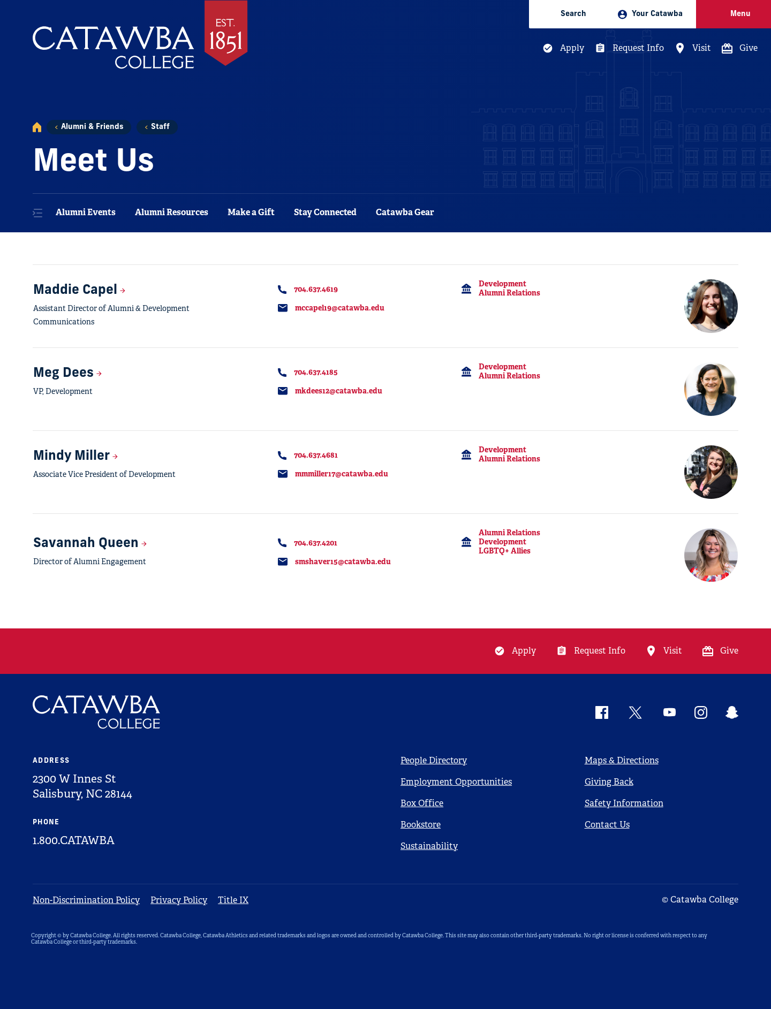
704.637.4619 (316, 289)
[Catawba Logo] (97, 712)
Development (502, 284)
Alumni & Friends (92, 127)
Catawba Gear (405, 212)
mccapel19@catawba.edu (339, 308)
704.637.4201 (315, 543)
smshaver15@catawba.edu (343, 561)
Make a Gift (251, 212)
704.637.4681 (316, 455)
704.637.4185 (316, 372)
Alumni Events (86, 212)
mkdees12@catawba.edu (338, 391)
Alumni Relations (509, 293)
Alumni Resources (171, 212)
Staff (160, 127)
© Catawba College (700, 899)
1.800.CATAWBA (74, 840)
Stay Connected (325, 212)
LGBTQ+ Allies (505, 551)
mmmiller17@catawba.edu (341, 474)
